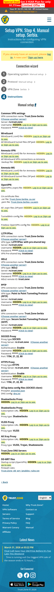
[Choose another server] (13, 119)
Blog (28, 518)
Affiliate (6, 531)
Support (30, 514)
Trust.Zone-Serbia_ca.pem (24, 202)
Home (5, 505)
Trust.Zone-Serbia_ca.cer (22, 199)
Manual (30, 527)
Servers (6, 514)
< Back (4, 482)
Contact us (31, 509)
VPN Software (9, 509)
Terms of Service (11, 518)
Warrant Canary (10, 527)
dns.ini (16, 393)
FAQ (28, 522)
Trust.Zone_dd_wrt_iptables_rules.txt (20, 470)
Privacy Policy (9, 522)
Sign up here (35, 57)
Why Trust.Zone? (34, 505)
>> (33, 5)
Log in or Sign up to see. (34, 124)
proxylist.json (18, 390)
